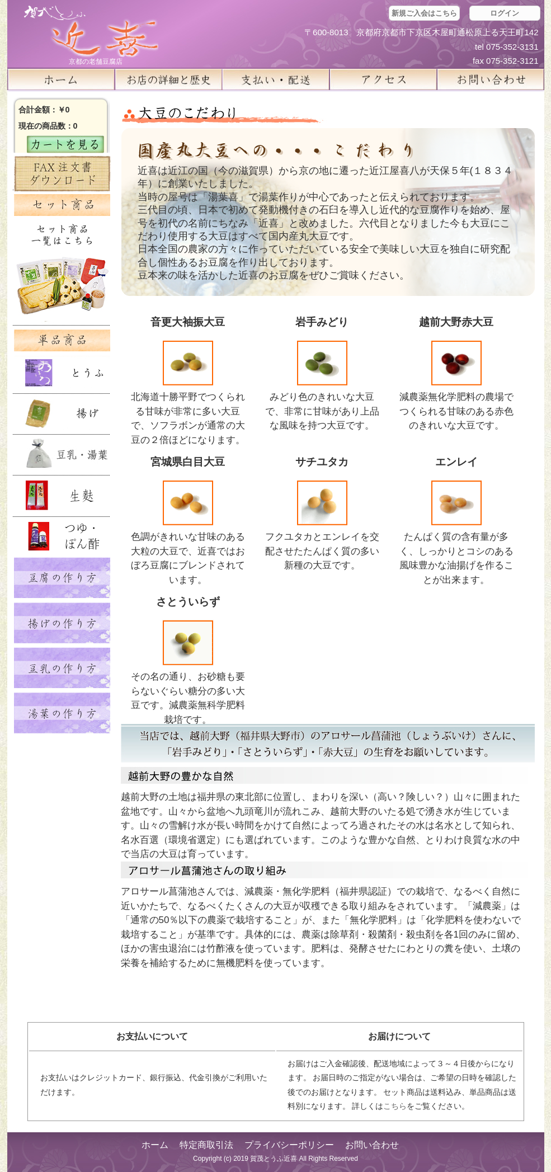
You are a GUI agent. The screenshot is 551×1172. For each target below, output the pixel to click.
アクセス (383, 79)
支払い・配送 (275, 79)
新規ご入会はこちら (424, 13)
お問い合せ (490, 79)
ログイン (504, 13)
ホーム (61, 79)
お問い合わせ (372, 1145)
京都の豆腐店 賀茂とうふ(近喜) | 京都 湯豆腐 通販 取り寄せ (91, 32)
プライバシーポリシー (289, 1145)
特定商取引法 (206, 1145)
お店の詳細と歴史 (168, 79)
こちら (395, 1106)
